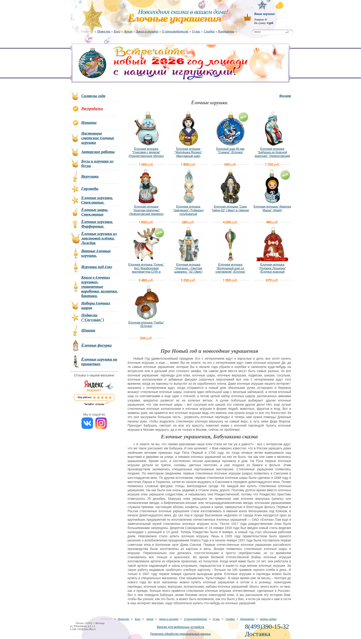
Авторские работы (98, 152)
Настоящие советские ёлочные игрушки (97, 138)
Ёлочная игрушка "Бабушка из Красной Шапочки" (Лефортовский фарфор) (272, 154)
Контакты (226, 31)
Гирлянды (89, 188)
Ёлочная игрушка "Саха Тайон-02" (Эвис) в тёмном (230, 208)
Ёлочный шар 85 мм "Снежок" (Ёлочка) (230, 150)
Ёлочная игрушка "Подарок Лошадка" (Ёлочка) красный (272, 268)
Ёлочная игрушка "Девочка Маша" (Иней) (272, 208)
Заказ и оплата (147, 31)
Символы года (93, 96)
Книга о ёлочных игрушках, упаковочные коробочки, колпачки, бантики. (99, 286)
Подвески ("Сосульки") (92, 317)
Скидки (209, 31)
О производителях (175, 31)
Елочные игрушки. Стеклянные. (97, 200)
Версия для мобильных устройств (180, 627)
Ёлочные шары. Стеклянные (94, 212)
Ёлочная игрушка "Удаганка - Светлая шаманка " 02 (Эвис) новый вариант (188, 270)
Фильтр (285, 96)
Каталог (87, 31)
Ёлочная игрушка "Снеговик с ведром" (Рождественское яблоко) (146, 152)
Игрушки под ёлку (96, 267)
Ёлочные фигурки (96, 345)
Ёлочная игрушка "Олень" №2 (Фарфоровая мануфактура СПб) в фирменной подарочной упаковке (146, 271)
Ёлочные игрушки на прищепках (99, 361)
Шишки (88, 330)
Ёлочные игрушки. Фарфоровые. (97, 224)
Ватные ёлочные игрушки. (96, 253)
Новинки (88, 122)
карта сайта (268, 619)
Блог (117, 31)
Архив (128, 31)
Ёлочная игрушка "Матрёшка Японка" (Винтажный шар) (188, 152)
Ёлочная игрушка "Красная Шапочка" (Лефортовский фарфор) (146, 210)
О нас (196, 31)
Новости (103, 31)
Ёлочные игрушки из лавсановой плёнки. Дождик (99, 238)
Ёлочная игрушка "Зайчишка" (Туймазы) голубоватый (188, 210)
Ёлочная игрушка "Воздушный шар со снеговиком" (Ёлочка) (230, 268)
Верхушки (90, 176)
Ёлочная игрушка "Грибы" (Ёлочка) (146, 324)
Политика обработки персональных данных (180, 634)
